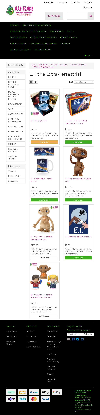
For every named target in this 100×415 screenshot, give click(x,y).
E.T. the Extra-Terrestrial (44, 67)
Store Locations (33, 347)
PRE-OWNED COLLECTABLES (43, 43)
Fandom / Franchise (58, 65)
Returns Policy (14, 176)
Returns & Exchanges (51, 368)
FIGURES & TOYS (68, 37)
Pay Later (88, 7)
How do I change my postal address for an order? (54, 345)
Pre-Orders (51, 354)
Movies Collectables (78, 65)
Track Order (11, 336)
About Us (75, 2)
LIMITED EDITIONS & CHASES (37, 25)
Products (88, 2)
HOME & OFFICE (18, 43)
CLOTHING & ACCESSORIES (43, 37)
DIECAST (14, 25)
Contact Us (62, 2)
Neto (76, 411)
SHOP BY (65, 43)
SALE (70, 31)
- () (88, 56)
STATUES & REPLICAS (20, 50)
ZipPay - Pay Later (52, 380)
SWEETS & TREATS (42, 50)
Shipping (50, 374)
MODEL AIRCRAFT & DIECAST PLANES (28, 31)
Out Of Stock (44, 258)
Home (33, 65)
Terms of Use (52, 331)
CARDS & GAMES (18, 37)
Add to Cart (78, 142)
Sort (70, 82)
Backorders (51, 336)
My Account (54, 15)
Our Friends (31, 341)
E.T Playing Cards (38, 121)
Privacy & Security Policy (53, 360)
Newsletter (49, 2)
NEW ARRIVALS (57, 31)
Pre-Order (44, 142)
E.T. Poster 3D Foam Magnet (78, 237)
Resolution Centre (10, 342)
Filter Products (15, 65)
